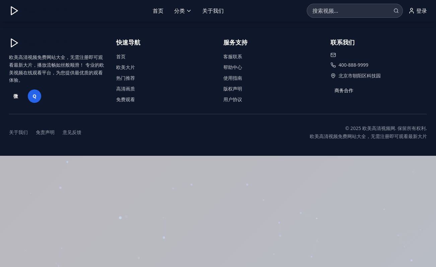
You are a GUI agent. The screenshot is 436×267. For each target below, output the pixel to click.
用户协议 (232, 99)
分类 (183, 10)
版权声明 (232, 88)
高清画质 (125, 88)
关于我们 (213, 10)
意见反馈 (72, 132)
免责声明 (45, 132)
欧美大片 (125, 67)
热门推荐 (125, 78)
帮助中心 (232, 67)
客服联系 (232, 56)
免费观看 (125, 99)
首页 (158, 10)
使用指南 (232, 78)
